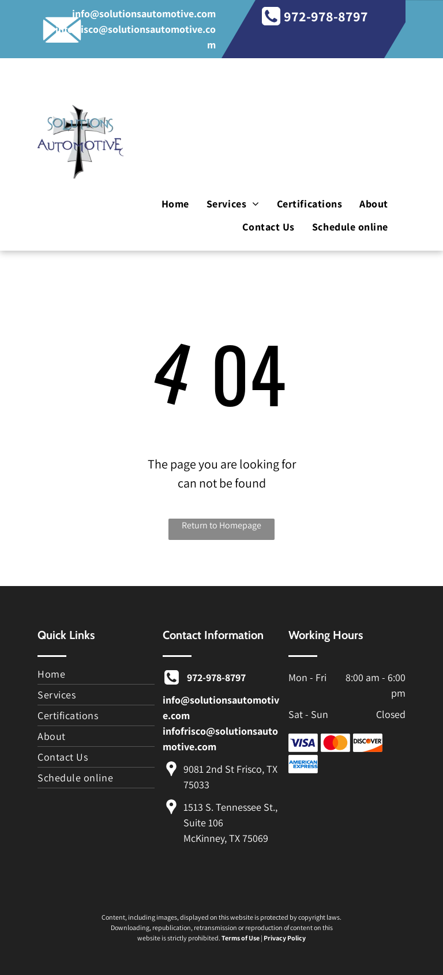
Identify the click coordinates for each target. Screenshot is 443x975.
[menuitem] (175, 204)
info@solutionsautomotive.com (144, 13)
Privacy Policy (285, 938)
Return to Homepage (221, 525)
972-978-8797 (326, 16)
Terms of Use (241, 938)
